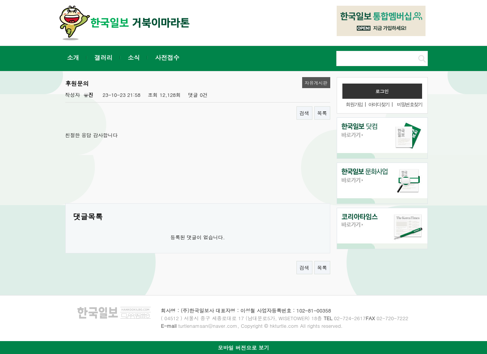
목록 (322, 113)
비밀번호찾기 (409, 104)
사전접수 (167, 57)
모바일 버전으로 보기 (243, 347)
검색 (304, 113)
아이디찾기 (378, 104)
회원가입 (354, 104)
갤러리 (104, 57)
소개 (73, 57)
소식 (134, 57)
